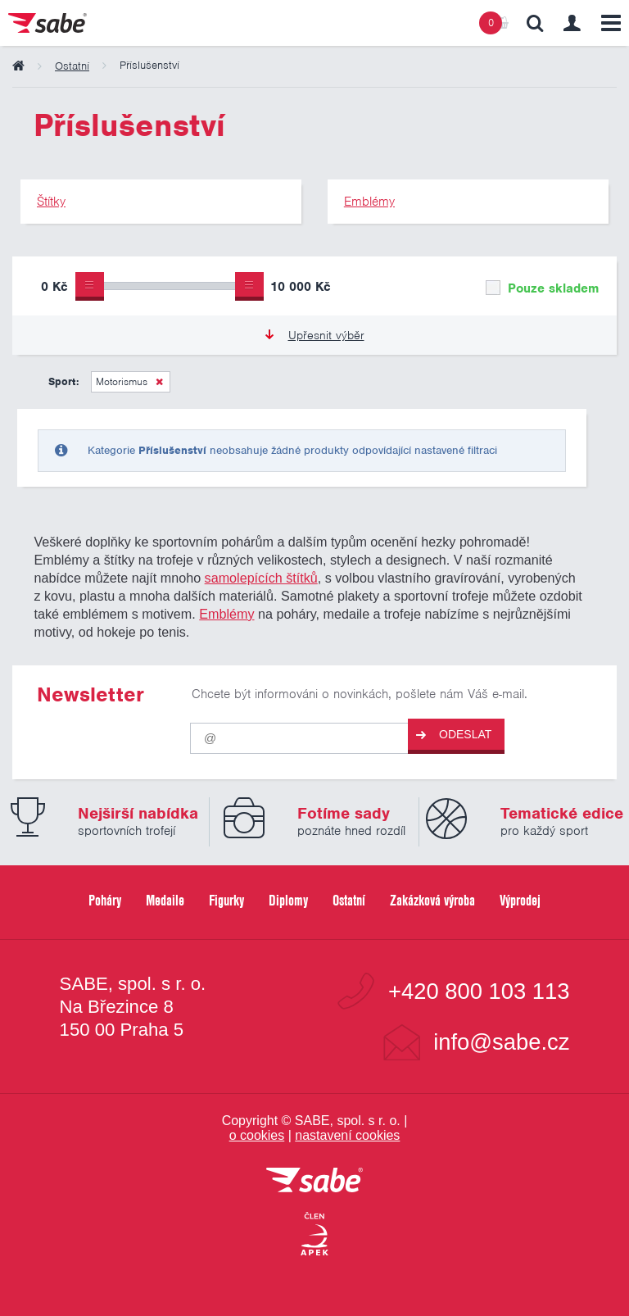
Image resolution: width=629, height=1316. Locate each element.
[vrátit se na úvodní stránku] (314, 1181)
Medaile (165, 900)
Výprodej (520, 900)
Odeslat (453, 735)
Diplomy (288, 900)
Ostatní (349, 900)
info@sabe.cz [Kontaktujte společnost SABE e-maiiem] (501, 1042)
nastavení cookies (347, 1135)
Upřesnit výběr (314, 335)
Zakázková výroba (432, 900)
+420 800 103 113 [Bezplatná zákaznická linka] (478, 991)
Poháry (104, 900)
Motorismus (121, 381)
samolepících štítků (261, 577)
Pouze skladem (542, 288)
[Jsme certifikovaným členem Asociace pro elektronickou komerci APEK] (314, 1235)
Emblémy (226, 613)
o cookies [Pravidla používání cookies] (257, 1135)
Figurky (226, 900)
